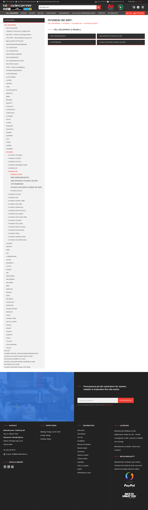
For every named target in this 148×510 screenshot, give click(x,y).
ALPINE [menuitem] (8, 80)
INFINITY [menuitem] (9, 246)
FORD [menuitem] (8, 142)
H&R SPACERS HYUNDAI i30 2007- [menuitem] (24, 181)
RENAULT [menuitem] (9, 312)
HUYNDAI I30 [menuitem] (12, 171)
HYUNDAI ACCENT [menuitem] (14, 158)
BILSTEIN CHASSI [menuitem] (12, 64)
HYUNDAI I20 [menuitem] (12, 168)
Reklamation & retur (84, 473)
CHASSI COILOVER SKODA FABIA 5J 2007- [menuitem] (18, 356)
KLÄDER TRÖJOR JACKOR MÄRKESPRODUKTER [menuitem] (21, 353)
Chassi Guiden (82, 458)
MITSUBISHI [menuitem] (10, 279)
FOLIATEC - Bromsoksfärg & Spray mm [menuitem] (19, 38)
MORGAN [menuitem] (9, 289)
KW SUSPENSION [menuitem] (12, 57)
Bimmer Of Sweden (84, 444)
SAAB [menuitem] (8, 315)
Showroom (81, 451)
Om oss (80, 437)
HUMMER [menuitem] (9, 149)
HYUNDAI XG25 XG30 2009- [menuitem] (17, 217)
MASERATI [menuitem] (10, 263)
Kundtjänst (81, 441)
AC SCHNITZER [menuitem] (11, 47)
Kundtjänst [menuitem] (51, 13)
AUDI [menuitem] (8, 87)
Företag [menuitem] (101, 13)
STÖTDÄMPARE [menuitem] (11, 74)
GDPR (79, 469)
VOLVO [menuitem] (8, 348)
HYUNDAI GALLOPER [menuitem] (15, 214)
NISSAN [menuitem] (9, 292)
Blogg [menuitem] (32, 13)
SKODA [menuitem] (8, 325)
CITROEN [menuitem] (9, 116)
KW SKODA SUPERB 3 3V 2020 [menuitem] (14, 359)
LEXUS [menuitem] (8, 260)
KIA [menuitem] (7, 253)
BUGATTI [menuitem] (9, 103)
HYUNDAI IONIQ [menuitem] (13, 233)
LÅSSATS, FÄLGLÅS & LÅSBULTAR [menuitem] (18, 31)
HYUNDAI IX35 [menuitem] (13, 197)
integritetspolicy (108, 405)
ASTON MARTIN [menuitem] (11, 90)
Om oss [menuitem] (40, 13)
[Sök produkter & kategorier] (68, 7)
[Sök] (99, 7)
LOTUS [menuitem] (8, 266)
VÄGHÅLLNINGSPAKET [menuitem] (14, 70)
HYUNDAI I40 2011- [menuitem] (14, 194)
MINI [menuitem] (7, 286)
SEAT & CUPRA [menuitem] (11, 322)
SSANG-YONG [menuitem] (11, 318)
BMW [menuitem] (8, 96)
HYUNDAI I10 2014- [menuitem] (14, 161)
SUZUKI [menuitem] (9, 331)
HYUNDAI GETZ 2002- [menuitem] (15, 223)
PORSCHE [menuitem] (9, 305)
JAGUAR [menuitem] (9, 243)
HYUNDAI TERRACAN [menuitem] (15, 207)
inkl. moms (138, 1)
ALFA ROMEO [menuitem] (11, 77)
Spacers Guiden (82, 455)
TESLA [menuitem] (8, 338)
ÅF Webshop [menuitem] (113, 13)
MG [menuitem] (7, 273)
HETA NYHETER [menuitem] (11, 28)
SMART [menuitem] (8, 328)
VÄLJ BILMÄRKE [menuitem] (12, 13)
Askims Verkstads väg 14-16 (13, 441)
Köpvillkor (80, 462)
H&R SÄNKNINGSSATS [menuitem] (20, 177)
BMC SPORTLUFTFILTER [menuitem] (14, 41)
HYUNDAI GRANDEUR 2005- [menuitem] (18, 165)
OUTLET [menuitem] (24, 13)
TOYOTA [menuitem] (9, 341)
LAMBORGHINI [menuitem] (11, 256)
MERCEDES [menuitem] (10, 276)
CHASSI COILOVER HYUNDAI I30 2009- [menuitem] (26, 187)
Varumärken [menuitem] (64, 13)
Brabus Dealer (82, 448)
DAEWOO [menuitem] (9, 126)
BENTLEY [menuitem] (9, 93)
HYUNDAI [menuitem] (9, 152)
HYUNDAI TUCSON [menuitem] (14, 220)
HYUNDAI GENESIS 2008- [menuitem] (17, 237)
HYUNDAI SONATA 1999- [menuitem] (16, 201)
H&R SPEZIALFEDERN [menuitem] (14, 54)
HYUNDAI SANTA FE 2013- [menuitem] (17, 210)
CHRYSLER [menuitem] (10, 113)
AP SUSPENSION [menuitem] (12, 51)
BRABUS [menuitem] (9, 100)
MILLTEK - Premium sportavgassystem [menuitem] (18, 34)
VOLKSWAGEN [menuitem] (11, 344)
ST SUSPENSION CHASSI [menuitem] (15, 61)
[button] (138, 7)
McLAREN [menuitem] (9, 282)
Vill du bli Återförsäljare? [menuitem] (83, 13)
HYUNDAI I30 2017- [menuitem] (16, 191)
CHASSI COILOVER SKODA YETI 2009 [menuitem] (17, 367)
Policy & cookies (83, 465)
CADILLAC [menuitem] (9, 106)
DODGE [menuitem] (9, 132)
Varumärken (81, 434)
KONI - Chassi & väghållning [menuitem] (15, 67)
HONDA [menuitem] (8, 145)
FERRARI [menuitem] (9, 136)
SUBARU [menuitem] (9, 335)
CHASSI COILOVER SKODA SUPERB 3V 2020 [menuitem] (19, 362)
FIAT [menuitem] (7, 139)
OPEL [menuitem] (8, 295)
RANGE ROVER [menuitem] (11, 308)
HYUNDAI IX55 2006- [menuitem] (15, 204)
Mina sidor (80, 430)
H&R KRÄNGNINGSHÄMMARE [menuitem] (16, 44)
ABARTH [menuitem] (9, 83)
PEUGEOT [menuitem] (9, 299)
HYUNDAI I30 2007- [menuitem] (16, 174)
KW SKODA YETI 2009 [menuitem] (11, 364)
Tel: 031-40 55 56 (9, 450)
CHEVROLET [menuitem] (10, 109)
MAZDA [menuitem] (8, 269)
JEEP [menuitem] (8, 250)
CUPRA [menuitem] (8, 123)
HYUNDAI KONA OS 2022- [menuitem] (17, 227)
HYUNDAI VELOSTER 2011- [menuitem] (17, 240)
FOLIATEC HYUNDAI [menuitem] (15, 155)
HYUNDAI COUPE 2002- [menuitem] (16, 230)
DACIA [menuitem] (8, 119)
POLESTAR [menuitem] (10, 302)
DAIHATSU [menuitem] (10, 129)
